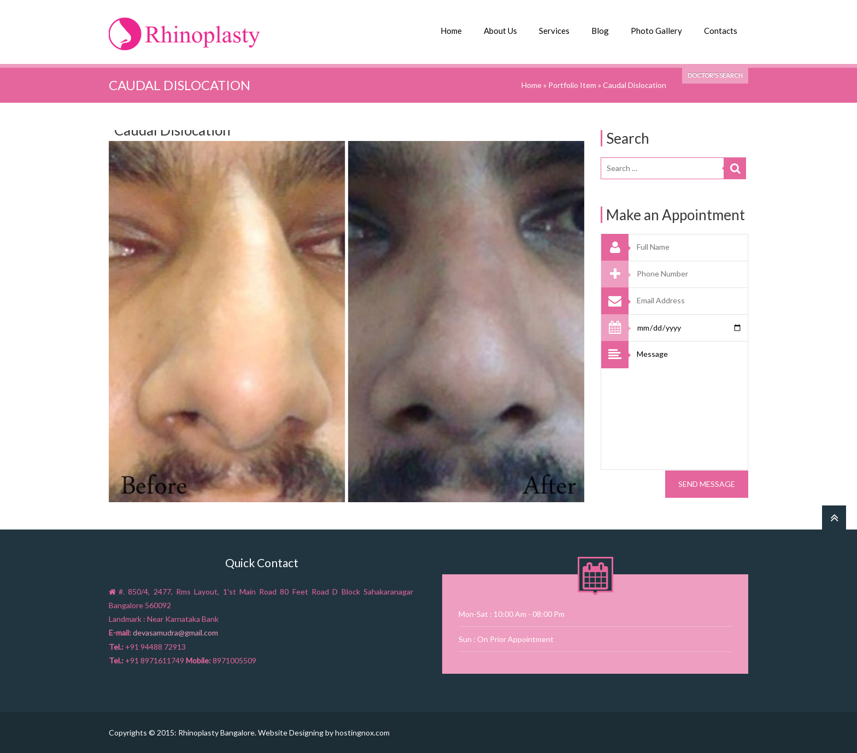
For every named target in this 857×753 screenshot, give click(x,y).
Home (451, 31)
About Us (500, 31)
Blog (600, 31)
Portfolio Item (572, 84)
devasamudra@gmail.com (175, 632)
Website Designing (291, 732)
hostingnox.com (362, 732)
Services (554, 31)
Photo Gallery (656, 31)
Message (689, 405)
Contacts (720, 31)
